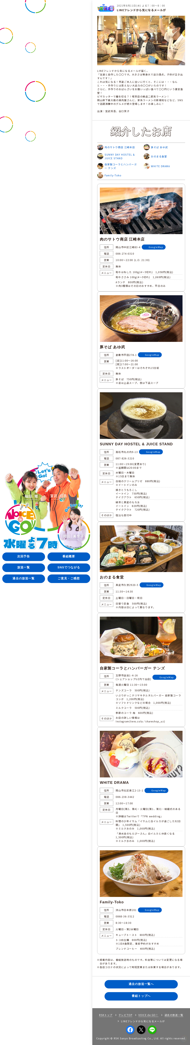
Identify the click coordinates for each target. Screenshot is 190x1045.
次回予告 (23, 556)
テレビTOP (125, 1015)
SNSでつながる (69, 567)
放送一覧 (23, 567)
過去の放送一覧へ (141, 984)
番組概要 (68, 556)
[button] (184, 1039)
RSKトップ (105, 1015)
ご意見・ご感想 (69, 578)
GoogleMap (156, 247)
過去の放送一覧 (23, 578)
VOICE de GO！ (148, 1015)
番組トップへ (141, 996)
